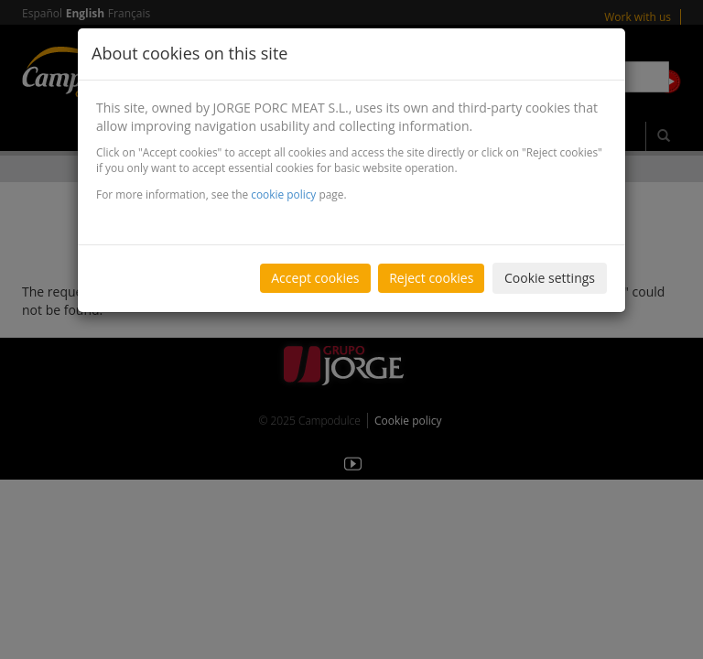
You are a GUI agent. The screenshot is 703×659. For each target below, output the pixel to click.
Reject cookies (431, 277)
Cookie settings (549, 277)
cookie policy (283, 194)
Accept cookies (315, 277)
